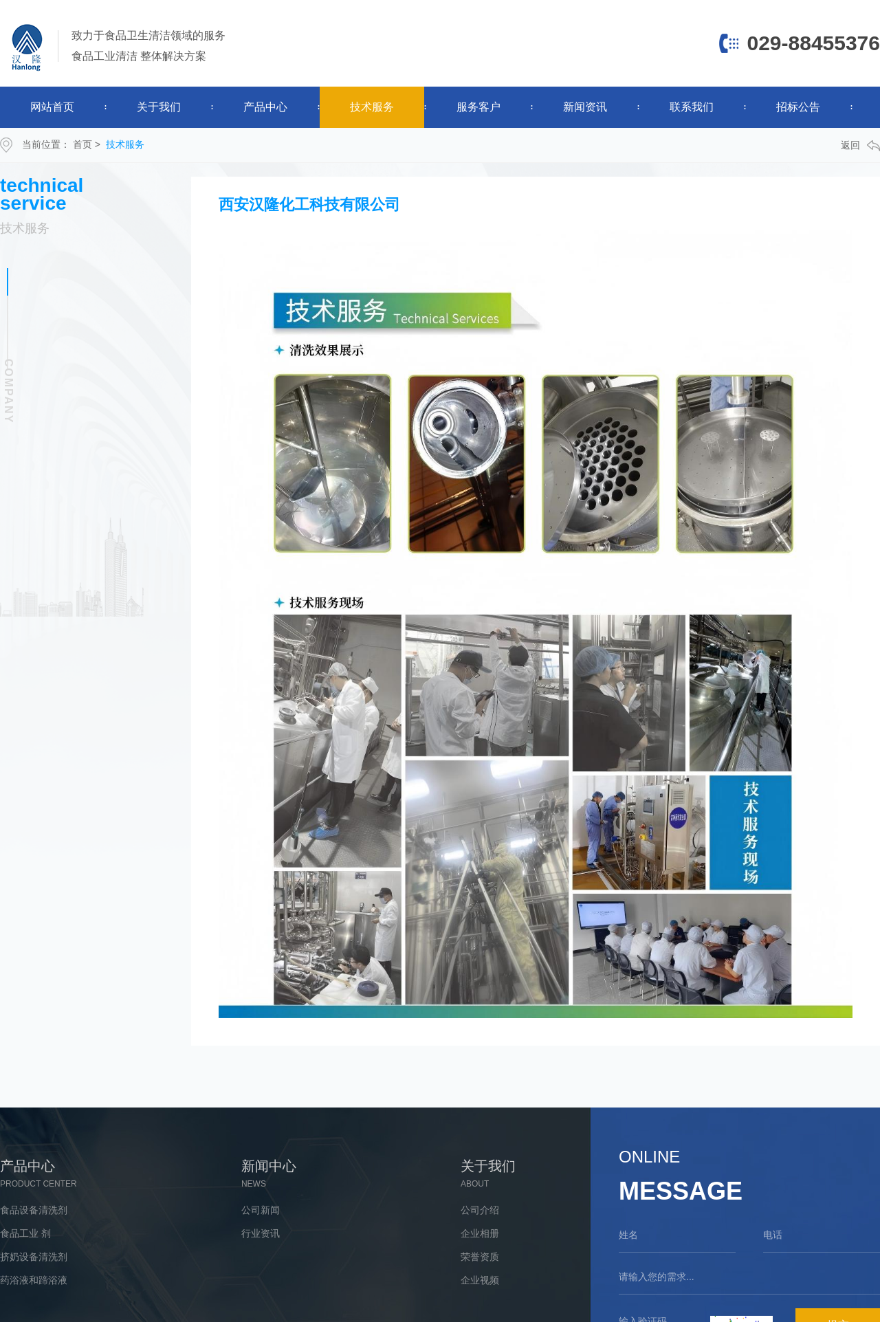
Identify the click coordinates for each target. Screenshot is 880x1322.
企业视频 (480, 1280)
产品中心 (265, 107)
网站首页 (52, 107)
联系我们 (692, 107)
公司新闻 (260, 1209)
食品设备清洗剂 (33, 1209)
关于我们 (159, 107)
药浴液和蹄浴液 (33, 1280)
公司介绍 (480, 1209)
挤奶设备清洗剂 (33, 1256)
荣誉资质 (480, 1256)
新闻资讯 (585, 107)
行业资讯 (260, 1233)
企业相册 (480, 1233)
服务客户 (478, 107)
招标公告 (798, 107)
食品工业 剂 (25, 1233)
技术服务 (372, 107)
